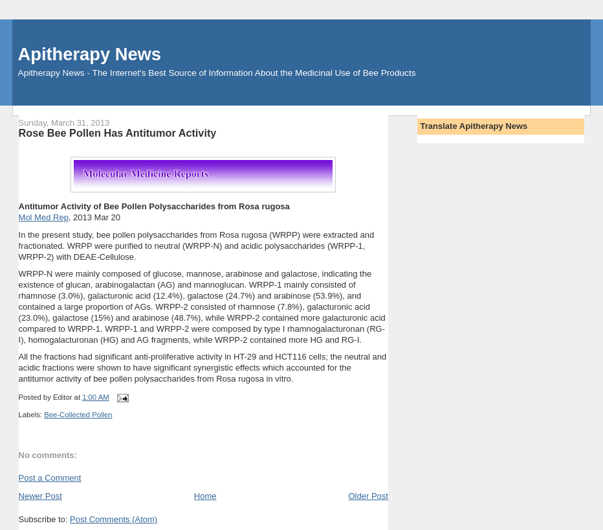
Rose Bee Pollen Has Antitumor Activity (118, 133)
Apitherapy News (89, 54)
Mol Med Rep (44, 217)
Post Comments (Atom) (113, 519)
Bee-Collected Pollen (78, 415)
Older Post (368, 496)
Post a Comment (50, 478)
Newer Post (40, 496)
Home (205, 496)
